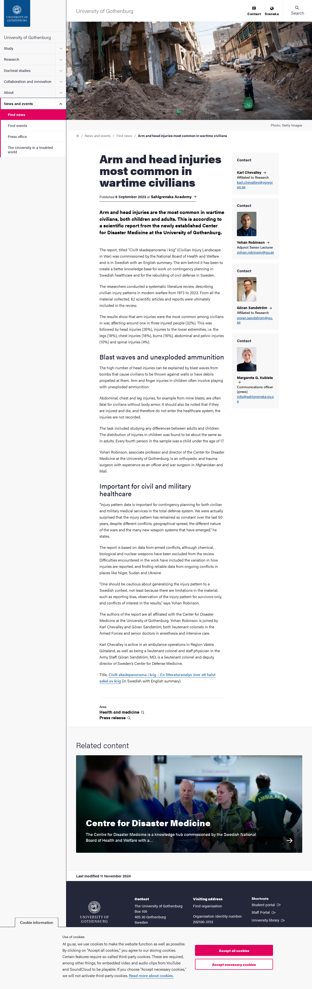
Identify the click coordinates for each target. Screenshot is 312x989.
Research (11, 59)
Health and (121, 712)
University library (269, 919)
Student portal (267, 904)
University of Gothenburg (27, 37)
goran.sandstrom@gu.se (255, 320)
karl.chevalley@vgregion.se (255, 184)
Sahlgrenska (173, 196)
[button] (297, 10)
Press (115, 717)
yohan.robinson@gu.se (255, 252)
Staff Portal (264, 912)
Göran (254, 307)
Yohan (253, 242)
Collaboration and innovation (27, 81)
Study (8, 48)
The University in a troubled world (30, 149)
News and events (18, 103)
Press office (17, 136)
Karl (251, 172)
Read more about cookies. (151, 975)
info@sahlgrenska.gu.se (255, 399)
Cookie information (36, 922)
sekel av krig (110, 681)
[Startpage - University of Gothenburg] (33, 16)
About (9, 92)
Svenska (272, 11)
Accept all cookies (234, 950)
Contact (254, 11)
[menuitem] (254, 11)
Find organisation (207, 905)
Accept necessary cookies (234, 964)
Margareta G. (255, 379)
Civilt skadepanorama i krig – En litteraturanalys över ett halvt (162, 674)
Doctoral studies (17, 70)
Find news (16, 114)
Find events (17, 125)
